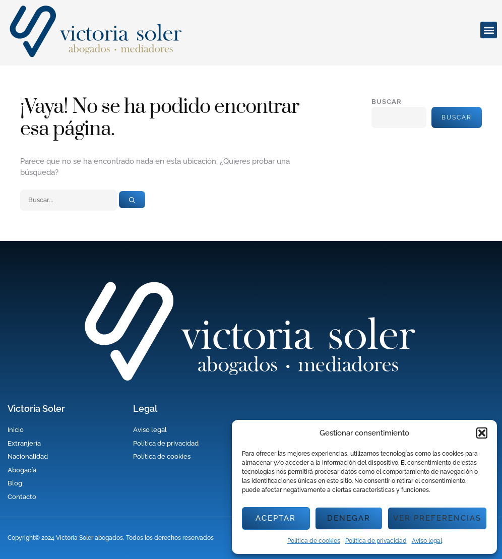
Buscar (386, 101)
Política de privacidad (376, 540)
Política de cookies (313, 540)
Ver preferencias (437, 518)
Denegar (348, 518)
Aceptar (276, 518)
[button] (482, 433)
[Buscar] (132, 199)
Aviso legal (427, 540)
